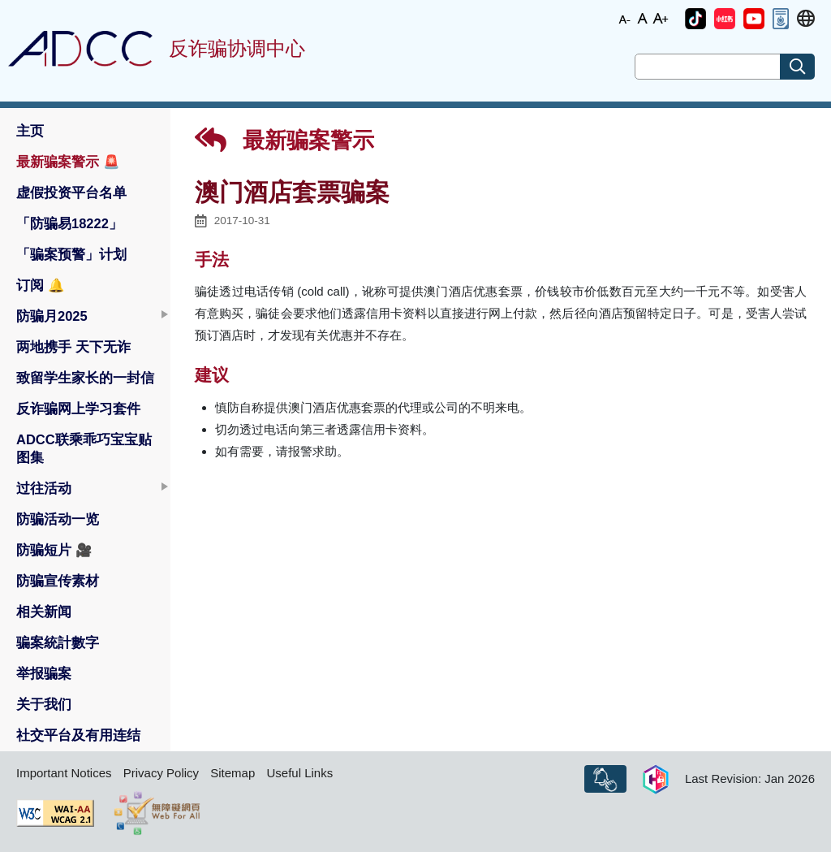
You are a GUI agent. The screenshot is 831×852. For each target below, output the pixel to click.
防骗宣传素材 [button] (57, 580)
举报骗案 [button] (43, 673)
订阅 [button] (40, 285)
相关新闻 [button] (43, 611)
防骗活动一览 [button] (57, 519)
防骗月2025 (52, 316)
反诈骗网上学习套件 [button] (78, 408)
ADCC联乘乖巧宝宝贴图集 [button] (84, 448)
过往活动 (43, 488)
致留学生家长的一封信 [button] (85, 377)
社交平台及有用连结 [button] (78, 735)
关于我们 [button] (43, 704)
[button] (695, 18)
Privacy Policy (161, 773)
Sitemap (232, 773)
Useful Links (299, 773)
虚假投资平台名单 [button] (71, 192)
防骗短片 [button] (54, 550)
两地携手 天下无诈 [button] (73, 347)
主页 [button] (30, 130)
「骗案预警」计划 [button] (71, 254)
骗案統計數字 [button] (57, 642)
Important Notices (64, 773)
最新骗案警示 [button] (68, 161)
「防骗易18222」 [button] (69, 223)
